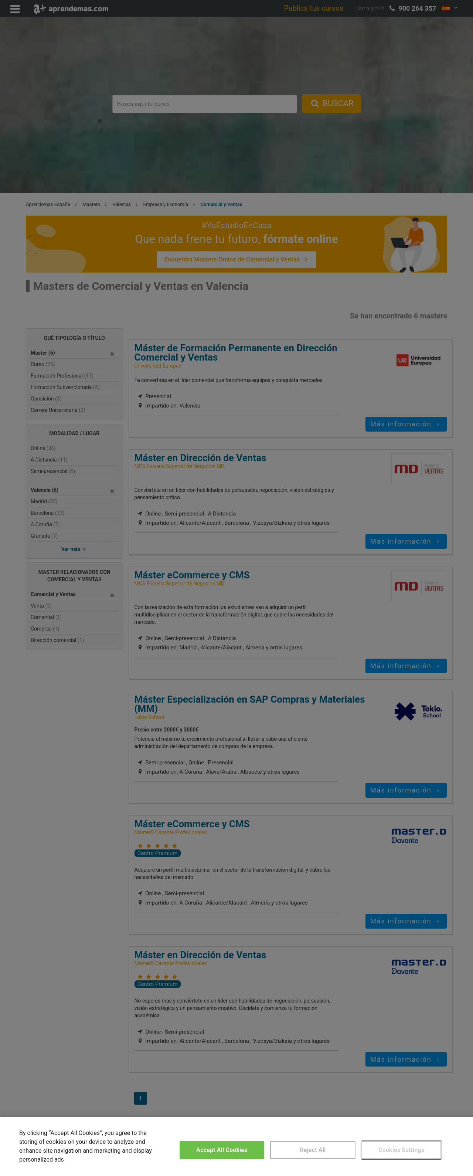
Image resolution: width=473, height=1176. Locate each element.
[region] (236, 1146)
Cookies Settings (401, 1149)
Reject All (313, 1149)
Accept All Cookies (221, 1149)
